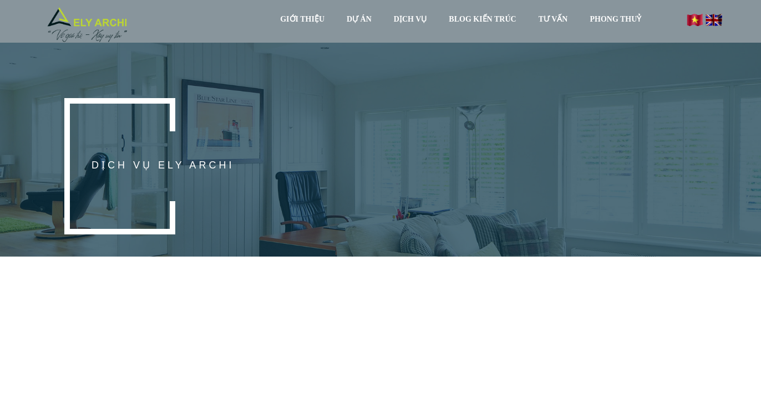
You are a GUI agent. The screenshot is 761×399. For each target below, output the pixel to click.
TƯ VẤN (553, 19)
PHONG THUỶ (615, 19)
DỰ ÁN (359, 19)
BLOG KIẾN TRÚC (482, 19)
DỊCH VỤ (410, 19)
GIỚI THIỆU (302, 19)
